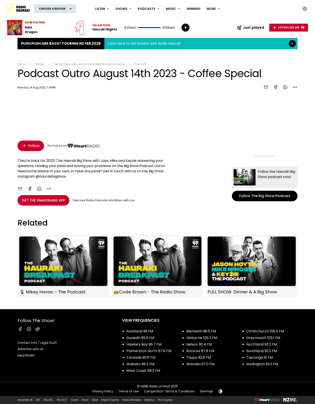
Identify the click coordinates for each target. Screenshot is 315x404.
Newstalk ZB (25, 400)
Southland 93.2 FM (261, 350)
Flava (85, 400)
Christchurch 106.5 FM (265, 331)
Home (21, 64)
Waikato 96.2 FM (140, 364)
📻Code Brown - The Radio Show (157, 266)
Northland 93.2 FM (261, 344)
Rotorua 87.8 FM (200, 350)
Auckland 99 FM (139, 331)
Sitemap (206, 391)
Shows (39, 64)
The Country (165, 400)
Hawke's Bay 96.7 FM (143, 344)
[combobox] (295, 87)
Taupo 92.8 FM (198, 357)
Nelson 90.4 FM (199, 344)
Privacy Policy (103, 391)
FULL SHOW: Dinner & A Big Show (252, 266)
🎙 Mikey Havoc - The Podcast (63, 266)
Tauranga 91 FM (259, 357)
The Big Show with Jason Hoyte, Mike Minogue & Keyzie (88, 64)
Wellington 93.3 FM (262, 364)
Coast (74, 400)
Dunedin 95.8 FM (140, 337)
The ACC (61, 400)
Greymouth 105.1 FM (263, 337)
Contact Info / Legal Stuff (37, 342)
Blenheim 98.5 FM (201, 331)
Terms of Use (128, 391)
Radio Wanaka (131, 400)
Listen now (95, 27)
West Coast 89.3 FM (143, 370)
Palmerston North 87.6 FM (148, 350)
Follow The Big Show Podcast (265, 183)
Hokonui (149, 400)
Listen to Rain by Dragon (35, 27)
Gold (95, 400)
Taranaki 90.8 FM (140, 357)
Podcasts (140, 64)
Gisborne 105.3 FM (201, 337)
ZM (38, 400)
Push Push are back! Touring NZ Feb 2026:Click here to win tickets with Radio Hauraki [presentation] (158, 43)
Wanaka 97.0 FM (200, 364)
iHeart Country (110, 400)
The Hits (48, 400)
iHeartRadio (26, 355)
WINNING (194, 9)
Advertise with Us (30, 349)
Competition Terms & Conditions (169, 391)
